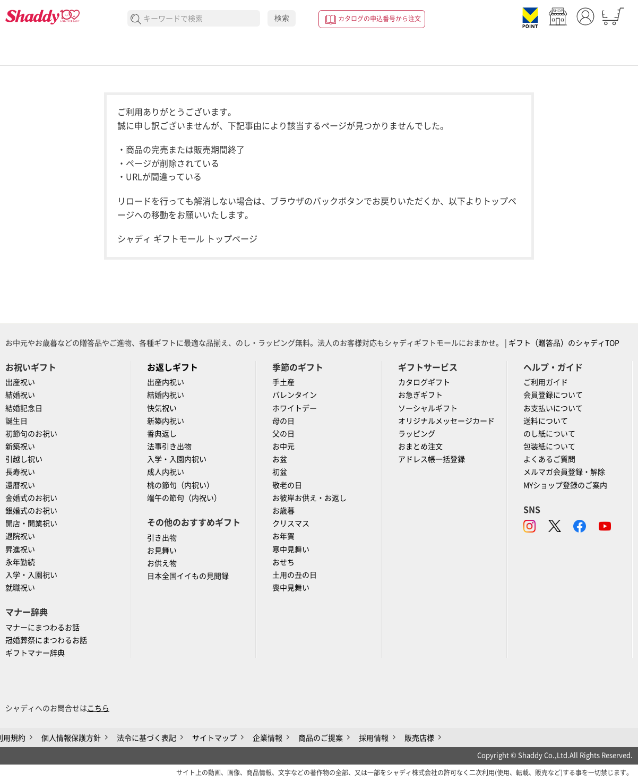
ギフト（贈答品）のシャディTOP (563, 343)
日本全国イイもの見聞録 (188, 576)
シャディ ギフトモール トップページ (187, 239)
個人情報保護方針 (71, 738)
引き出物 (162, 538)
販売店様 (419, 738)
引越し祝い (23, 459)
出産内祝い (165, 382)
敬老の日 (287, 485)
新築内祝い (165, 421)
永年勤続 (20, 562)
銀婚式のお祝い (31, 510)
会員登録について (553, 395)
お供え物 (162, 563)
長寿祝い (20, 472)
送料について (545, 421)
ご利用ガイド (545, 382)
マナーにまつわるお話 (42, 627)
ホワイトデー (294, 408)
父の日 (283, 433)
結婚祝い (20, 395)
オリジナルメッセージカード (446, 421)
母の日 (283, 421)
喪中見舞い (290, 587)
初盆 (279, 472)
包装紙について (549, 446)
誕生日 (16, 421)
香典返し (162, 433)
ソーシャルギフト (428, 408)
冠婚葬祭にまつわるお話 (46, 640)
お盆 (279, 459)
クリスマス (290, 523)
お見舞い (162, 550)
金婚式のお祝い (31, 498)
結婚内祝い (165, 395)
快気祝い (162, 408)
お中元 (283, 446)
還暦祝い (20, 485)
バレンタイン (294, 395)
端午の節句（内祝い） (184, 498)
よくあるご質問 (549, 459)
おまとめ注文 (420, 446)
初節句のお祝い (31, 433)
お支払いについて (553, 408)
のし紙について (549, 433)
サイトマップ (214, 738)
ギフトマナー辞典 (35, 653)
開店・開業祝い (31, 523)
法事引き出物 (169, 446)
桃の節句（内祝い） (180, 485)
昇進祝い (20, 549)
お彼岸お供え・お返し (309, 498)
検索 (281, 18)
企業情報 (267, 738)
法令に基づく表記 (146, 738)
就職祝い (20, 587)
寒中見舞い (290, 549)
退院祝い (20, 536)
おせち (283, 562)
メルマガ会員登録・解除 (564, 472)
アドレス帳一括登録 (431, 459)
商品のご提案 (320, 738)
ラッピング (416, 433)
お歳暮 (283, 510)
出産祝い (20, 382)
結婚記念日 (23, 408)
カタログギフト (424, 382)
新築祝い (20, 446)
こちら (98, 708)
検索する (136, 19)
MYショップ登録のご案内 (565, 485)
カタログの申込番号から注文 (379, 18)
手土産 (283, 382)
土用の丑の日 (294, 575)
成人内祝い (165, 472)
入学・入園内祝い (176, 459)
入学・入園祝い (31, 575)
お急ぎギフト (420, 395)
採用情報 (374, 738)
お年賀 (283, 536)
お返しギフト (172, 367)
